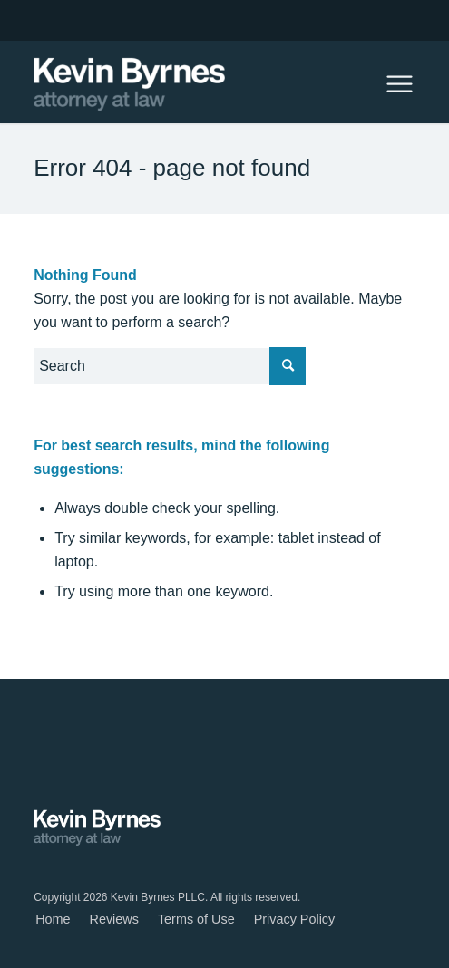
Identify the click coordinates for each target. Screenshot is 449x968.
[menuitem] (52, 919)
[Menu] (390, 82)
